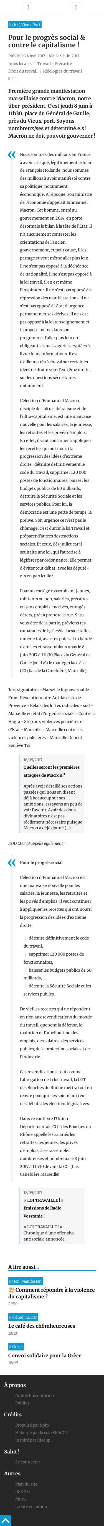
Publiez (22, 1403)
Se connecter (27, 1462)
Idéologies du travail (62, 71)
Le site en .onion (31, 1506)
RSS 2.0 (22, 1491)
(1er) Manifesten (27, 1281)
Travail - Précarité (54, 63)
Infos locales (20, 63)
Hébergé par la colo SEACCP (41, 1432)
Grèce (17, 1346)
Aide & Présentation (34, 1395)
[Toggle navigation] (28, 7)
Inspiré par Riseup (32, 1440)
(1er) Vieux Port (26, 24)
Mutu (20, 1499)
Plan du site (26, 1484)
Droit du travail (22, 71)
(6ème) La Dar (24, 1317)
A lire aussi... (23, 1267)
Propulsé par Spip (32, 1425)
